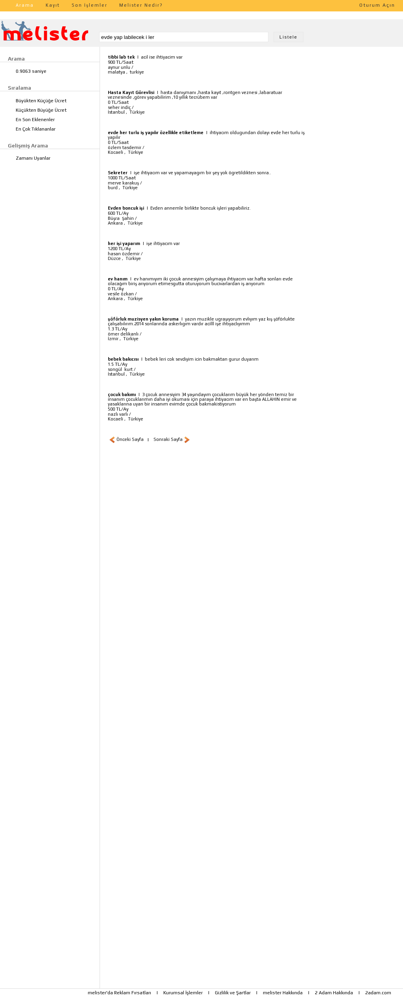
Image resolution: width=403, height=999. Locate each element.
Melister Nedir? (141, 5)
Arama (25, 5)
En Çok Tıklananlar (35, 129)
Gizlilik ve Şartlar (233, 992)
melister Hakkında (283, 992)
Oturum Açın (377, 5)
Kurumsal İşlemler (183, 992)
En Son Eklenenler (35, 119)
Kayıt (53, 5)
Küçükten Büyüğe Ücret (41, 110)
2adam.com (378, 992)
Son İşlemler (89, 5)
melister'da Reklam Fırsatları (119, 992)
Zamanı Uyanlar (33, 158)
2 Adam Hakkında (334, 992)
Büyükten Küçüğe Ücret (41, 100)
